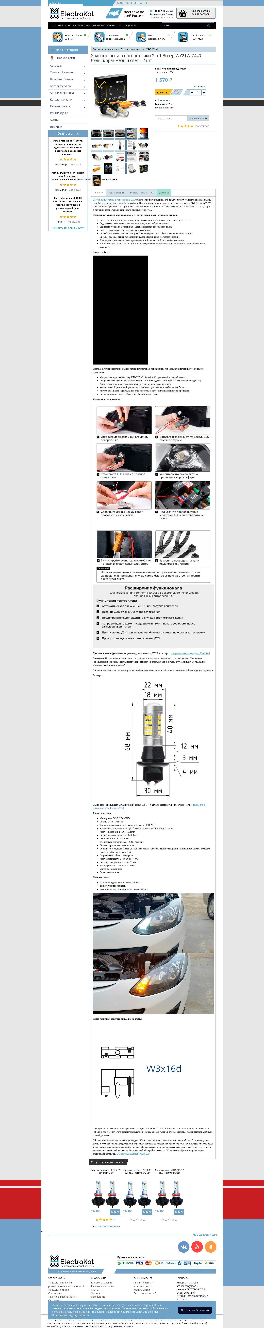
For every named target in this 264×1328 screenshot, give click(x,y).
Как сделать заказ (101, 1282)
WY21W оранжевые (108, 1226)
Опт (120, 25)
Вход (120, 3)
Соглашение (98, 1296)
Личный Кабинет (143, 1282)
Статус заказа (130, 25)
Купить (162, 92)
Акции (54, 120)
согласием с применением (67, 1311)
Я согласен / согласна (195, 1310)
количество (199, 86)
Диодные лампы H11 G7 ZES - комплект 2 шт (105, 1171)
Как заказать (98, 25)
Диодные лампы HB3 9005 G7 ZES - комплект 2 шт (137, 1171)
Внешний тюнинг (61, 79)
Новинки (56, 127)
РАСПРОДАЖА (59, 113)
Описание (98, 192)
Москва (55, 3)
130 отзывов (202, 126)
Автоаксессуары (60, 86)
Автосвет (56, 65)
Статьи (95, 1289)
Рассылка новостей (145, 1293)
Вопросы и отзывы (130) (142, 192)
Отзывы (95, 1293)
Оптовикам (54, 1300)
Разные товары (60, 106)
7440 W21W (152, 49)
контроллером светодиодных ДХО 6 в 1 (190, 653)
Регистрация (138, 3)
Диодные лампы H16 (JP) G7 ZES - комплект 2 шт (169, 1171)
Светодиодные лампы (132, 49)
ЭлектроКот (57, 25)
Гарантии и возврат (102, 1286)
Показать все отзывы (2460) (68, 227)
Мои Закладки (142, 1289)
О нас (68, 25)
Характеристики (116, 192)
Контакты (111, 25)
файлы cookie (134, 1305)
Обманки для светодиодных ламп (133, 1154)
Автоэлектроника (62, 93)
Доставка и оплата (81, 25)
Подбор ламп (62, 58)
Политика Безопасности (62, 1296)
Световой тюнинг (62, 72)
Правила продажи (58, 1289)
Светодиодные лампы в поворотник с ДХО (114, 200)
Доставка (164, 192)
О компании (55, 1293)
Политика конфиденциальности (70, 1315)
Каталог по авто (61, 99)
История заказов (143, 1286)
